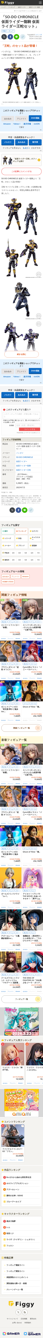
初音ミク (10, 1233)
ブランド (20, 545)
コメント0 (38, 35)
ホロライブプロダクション (17, 1183)
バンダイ (20, 453)
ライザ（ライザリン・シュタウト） (21, 1239)
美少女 (4, 622)
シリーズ (6, 538)
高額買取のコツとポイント (17, 1277)
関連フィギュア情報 (14, 595)
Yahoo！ (17, 124)
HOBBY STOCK (7, 582)
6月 (32, 553)
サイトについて (12, 1319)
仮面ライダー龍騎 (34, 7)
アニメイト (16, 576)
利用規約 (28, 1323)
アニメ (11, 891)
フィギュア (11, 7)
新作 (5, 531)
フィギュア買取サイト (15, 1271)
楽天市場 (27, 124)
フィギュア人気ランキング (16, 1040)
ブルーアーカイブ (13, 1201)
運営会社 (33, 1319)
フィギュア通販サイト (15, 1265)
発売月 (5, 560)
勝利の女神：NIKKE (14, 1195)
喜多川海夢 (11, 1221)
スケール (33, 664)
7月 (38, 553)
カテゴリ (34, 531)
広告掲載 (24, 1319)
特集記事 (7, 1257)
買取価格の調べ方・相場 (16, 1283)
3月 (13, 553)
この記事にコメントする (21, 171)
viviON (37, 124)
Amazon (7, 124)
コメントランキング (13, 1121)
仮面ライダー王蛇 (23, 470)
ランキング (21, 531)
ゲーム (11, 622)
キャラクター (35, 538)
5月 (26, 553)
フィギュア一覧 (21, 999)
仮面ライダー (22, 7)
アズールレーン (12, 1189)
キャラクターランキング (15, 1213)
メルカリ (7, 142)
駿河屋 (35, 142)
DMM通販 (35, 118)
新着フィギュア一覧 (14, 740)
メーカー (6, 545)
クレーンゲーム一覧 (14, 1289)
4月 (19, 553)
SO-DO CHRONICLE (24, 457)
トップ (3, 7)
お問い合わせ (17, 1323)
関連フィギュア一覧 (21, 728)
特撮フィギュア (8, 31)
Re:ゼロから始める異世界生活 (18, 1177)
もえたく (26, 148)
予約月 (5, 553)
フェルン (10, 1245)
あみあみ (21, 142)
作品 (18, 538)
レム (8, 1227)
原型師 (33, 545)
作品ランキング (10, 1169)
